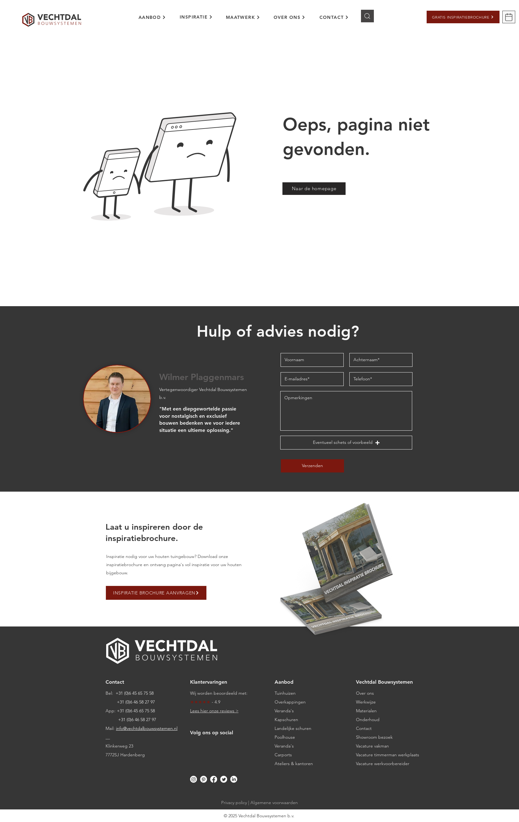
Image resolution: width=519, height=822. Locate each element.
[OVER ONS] (289, 17)
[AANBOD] (152, 17)
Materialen (366, 711)
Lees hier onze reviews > (214, 711)
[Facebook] (213, 779)
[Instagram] (193, 779)
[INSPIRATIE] (196, 17)
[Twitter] (223, 779)
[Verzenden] (312, 465)
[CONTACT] (334, 17)
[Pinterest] (203, 779)
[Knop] (367, 16)
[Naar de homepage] (314, 188)
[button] (463, 17)
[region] (156, 21)
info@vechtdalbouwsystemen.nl (147, 728)
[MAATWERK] (243, 17)
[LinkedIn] (233, 779)
